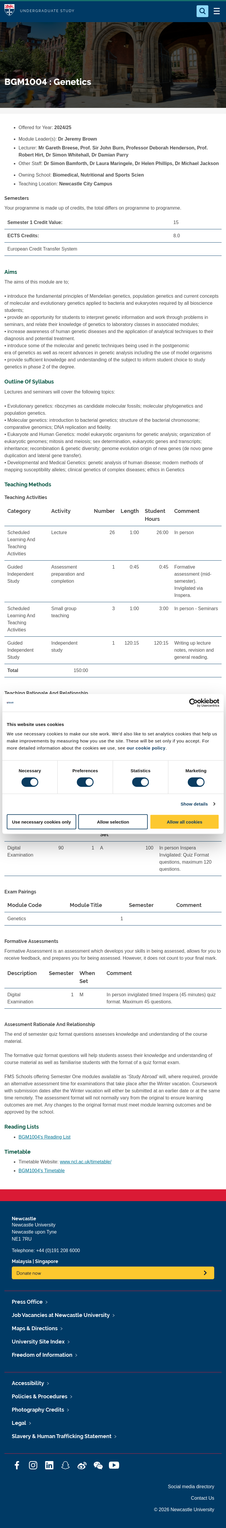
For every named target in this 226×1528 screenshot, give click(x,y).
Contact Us (202, 1498)
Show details (194, 803)
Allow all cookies (184, 821)
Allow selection (113, 821)
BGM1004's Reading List (44, 1137)
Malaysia (21, 1261)
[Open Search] (202, 11)
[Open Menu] (216, 11)
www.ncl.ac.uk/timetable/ (86, 1161)
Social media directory (191, 1486)
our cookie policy (146, 747)
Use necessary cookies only (41, 821)
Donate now (28, 1273)
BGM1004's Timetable (42, 1170)
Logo (9, 11)
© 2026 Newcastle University (184, 1509)
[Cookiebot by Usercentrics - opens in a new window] (193, 703)
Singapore (46, 1261)
